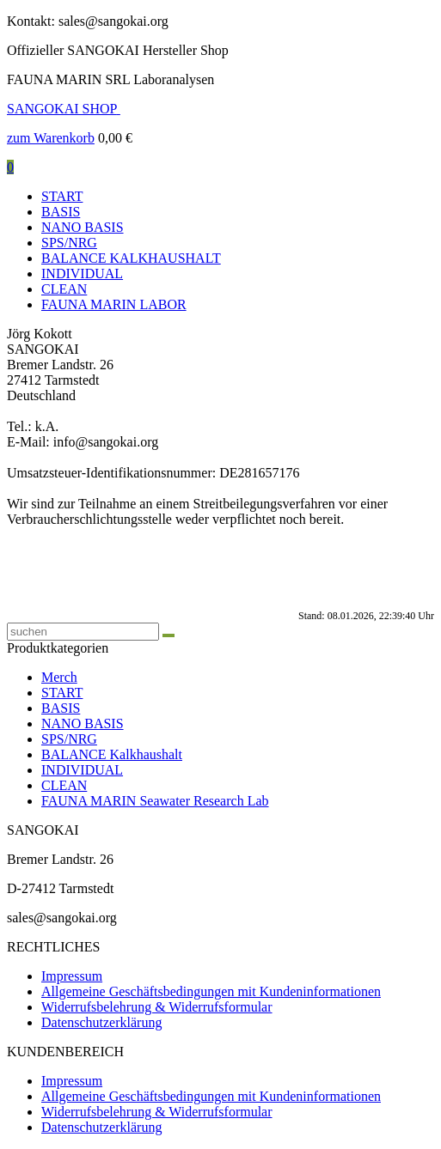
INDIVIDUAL (82, 273)
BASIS (60, 211)
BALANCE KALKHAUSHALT (131, 258)
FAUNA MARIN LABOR (114, 304)
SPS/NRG (69, 242)
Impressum (71, 976)
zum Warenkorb (51, 138)
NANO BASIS (82, 227)
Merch (59, 677)
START (62, 196)
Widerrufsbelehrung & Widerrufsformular (157, 1007)
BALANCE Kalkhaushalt (111, 754)
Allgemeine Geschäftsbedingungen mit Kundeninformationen (211, 991)
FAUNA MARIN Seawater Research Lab (155, 800)
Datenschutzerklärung (101, 1022)
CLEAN (64, 289)
